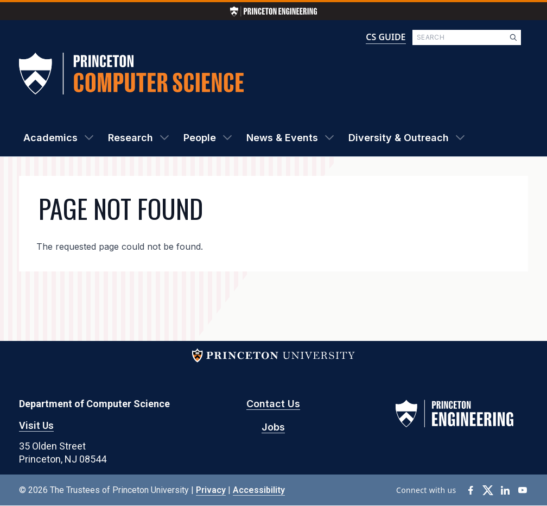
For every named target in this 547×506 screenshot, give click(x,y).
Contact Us (273, 403)
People (199, 137)
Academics (50, 137)
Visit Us (36, 425)
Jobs (273, 427)
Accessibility (259, 490)
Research (130, 137)
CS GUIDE (385, 37)
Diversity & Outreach (398, 137)
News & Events (282, 137)
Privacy (211, 490)
